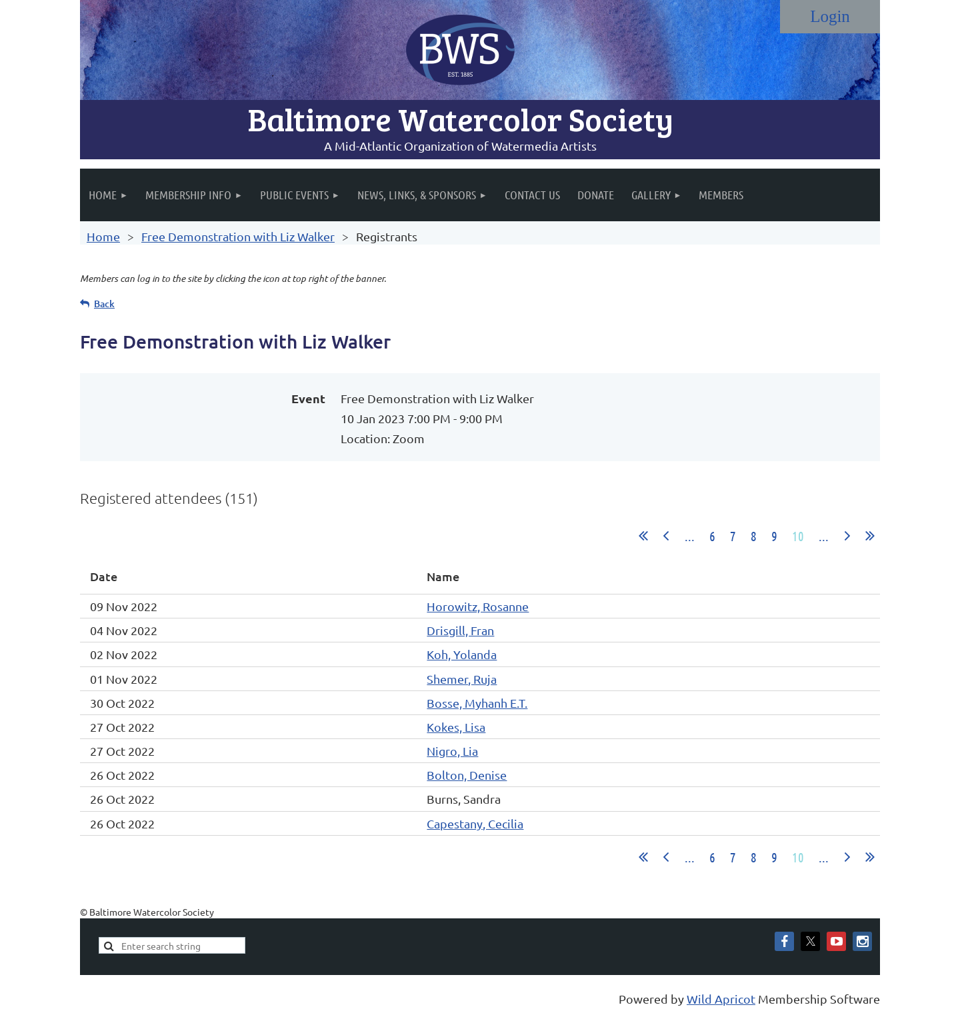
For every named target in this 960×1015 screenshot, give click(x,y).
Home (103, 236)
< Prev (666, 536)
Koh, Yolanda (462, 654)
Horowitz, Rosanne (478, 606)
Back (104, 303)
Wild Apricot (721, 999)
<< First (643, 536)
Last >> (870, 536)
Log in (830, 16)
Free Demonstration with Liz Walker (238, 236)
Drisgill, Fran (460, 630)
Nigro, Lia (452, 751)
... (689, 536)
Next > (847, 536)
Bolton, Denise (467, 775)
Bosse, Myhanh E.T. (477, 703)
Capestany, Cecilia (475, 823)
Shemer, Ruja (462, 679)
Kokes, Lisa (456, 727)
